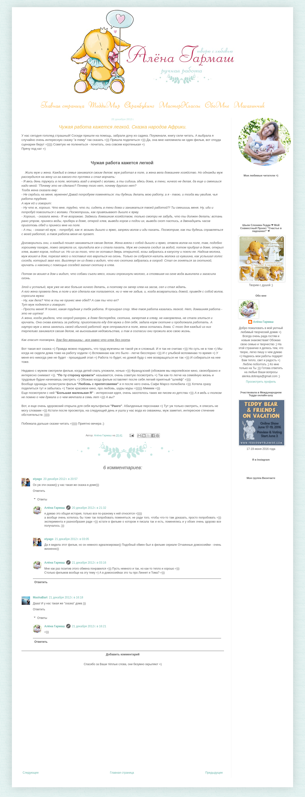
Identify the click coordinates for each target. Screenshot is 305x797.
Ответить (39, 491)
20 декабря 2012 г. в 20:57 (60, 479)
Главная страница (122, 772)
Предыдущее (214, 772)
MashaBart (40, 597)
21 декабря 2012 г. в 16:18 (66, 597)
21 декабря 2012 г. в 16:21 (89, 626)
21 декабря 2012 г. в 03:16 (89, 562)
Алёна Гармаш (54, 507)
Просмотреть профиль (261, 381)
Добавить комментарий (123, 654)
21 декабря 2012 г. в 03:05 (72, 539)
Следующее (31, 772)
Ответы (42, 499)
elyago (37, 479)
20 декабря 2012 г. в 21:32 (89, 507)
